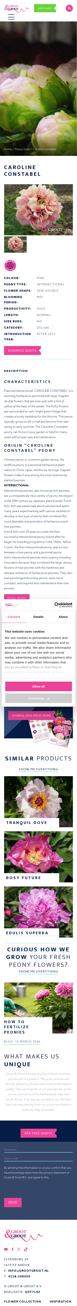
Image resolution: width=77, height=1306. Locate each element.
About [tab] (63, 616)
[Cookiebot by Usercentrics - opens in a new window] (54, 605)
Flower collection (22, 1301)
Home (8, 149)
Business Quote (22, 350)
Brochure (45, 8)
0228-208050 (19, 1276)
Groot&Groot (13, 4)
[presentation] (35, 1190)
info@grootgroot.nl (28, 1271)
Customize (38, 698)
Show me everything (38, 769)
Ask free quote (39, 1133)
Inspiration (61, 1301)
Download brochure (31, 715)
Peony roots (22, 149)
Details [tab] (38, 616)
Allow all (38, 686)
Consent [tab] (14, 616)
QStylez (32, 1292)
